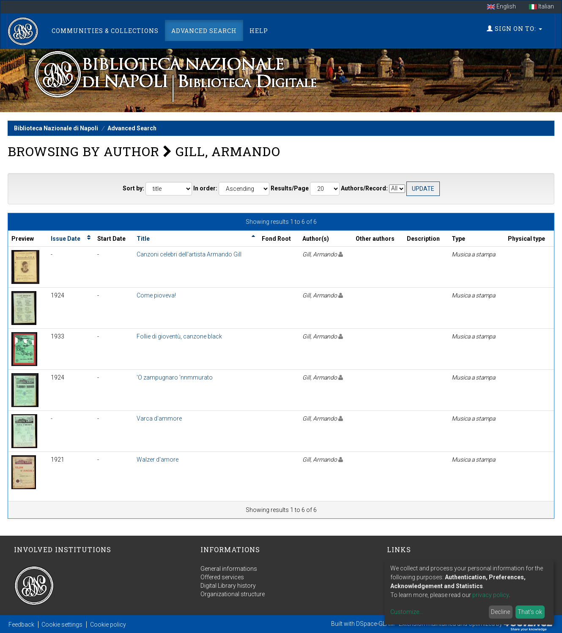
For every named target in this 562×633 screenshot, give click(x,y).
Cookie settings (61, 624)
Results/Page (290, 188)
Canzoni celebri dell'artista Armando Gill (189, 254)
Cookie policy (108, 624)
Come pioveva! (156, 295)
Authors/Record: (364, 188)
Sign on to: (514, 29)
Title (143, 238)
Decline (500, 611)
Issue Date (65, 238)
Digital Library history (228, 585)
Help (258, 31)
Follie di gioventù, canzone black (179, 336)
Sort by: (133, 188)
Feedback (21, 624)
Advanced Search (204, 31)
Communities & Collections (105, 31)
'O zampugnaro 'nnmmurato (175, 377)
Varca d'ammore (159, 418)
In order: (205, 188)
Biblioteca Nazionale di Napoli (56, 128)
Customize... (406, 611)
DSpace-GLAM (375, 623)
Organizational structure (232, 594)
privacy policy (490, 595)
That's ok (530, 611)
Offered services (222, 577)
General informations (228, 568)
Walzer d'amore (157, 459)
